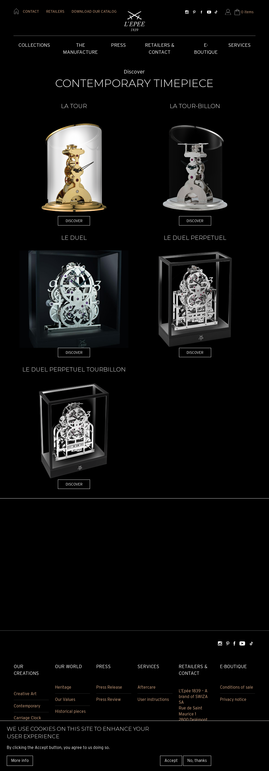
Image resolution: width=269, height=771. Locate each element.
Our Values (65, 699)
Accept (171, 760)
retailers (55, 11)
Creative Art (25, 694)
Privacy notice (233, 699)
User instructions (153, 699)
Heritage (63, 687)
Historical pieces (70, 711)
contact (31, 11)
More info (20, 760)
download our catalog (94, 11)
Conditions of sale (236, 687)
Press (118, 45)
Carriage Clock (27, 718)
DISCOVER (74, 220)
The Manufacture (80, 48)
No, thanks (197, 760)
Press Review (108, 699)
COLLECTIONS (34, 45)
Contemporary (27, 706)
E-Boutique (206, 48)
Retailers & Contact (159, 48)
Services (239, 45)
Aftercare (146, 687)
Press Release (109, 687)
